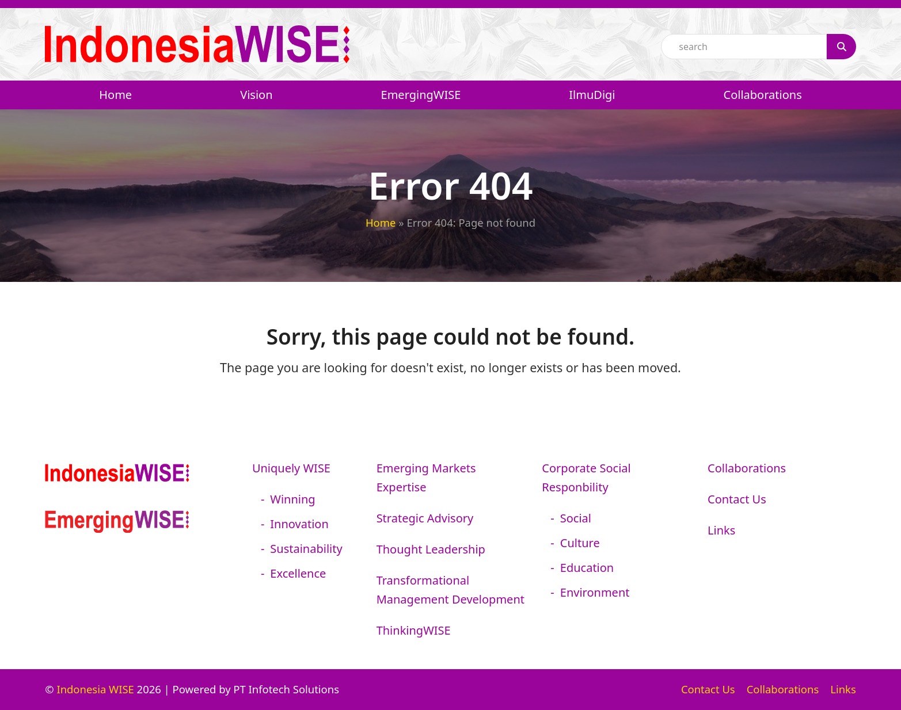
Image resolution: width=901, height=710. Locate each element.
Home (381, 222)
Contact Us (737, 499)
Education (587, 567)
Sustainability (306, 548)
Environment (595, 592)
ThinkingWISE (414, 630)
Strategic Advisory (425, 518)
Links (721, 530)
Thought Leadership (431, 549)
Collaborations (747, 468)
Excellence (298, 573)
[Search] (841, 46)
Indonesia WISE (95, 689)
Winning (292, 499)
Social (575, 518)
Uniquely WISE (291, 468)
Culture (580, 543)
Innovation (299, 524)
